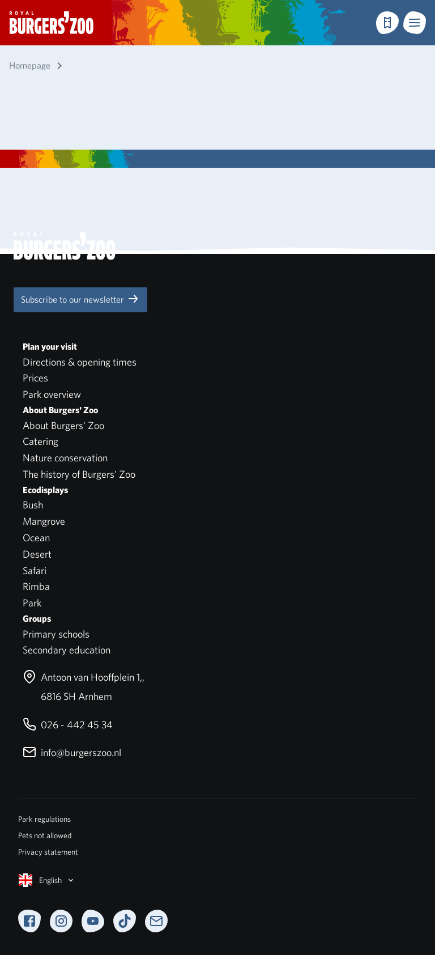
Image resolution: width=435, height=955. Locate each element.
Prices (35, 377)
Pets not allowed (44, 835)
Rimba (36, 586)
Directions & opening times (80, 361)
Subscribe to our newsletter (80, 298)
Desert (37, 554)
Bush (33, 504)
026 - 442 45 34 (68, 724)
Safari (34, 570)
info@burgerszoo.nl (72, 752)
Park (32, 602)
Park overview (52, 394)
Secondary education (66, 649)
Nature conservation (65, 457)
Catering (40, 441)
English (47, 880)
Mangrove (44, 521)
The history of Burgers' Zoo (79, 474)
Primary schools (56, 633)
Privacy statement (48, 852)
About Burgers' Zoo (63, 425)
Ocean (36, 537)
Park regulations (44, 819)
